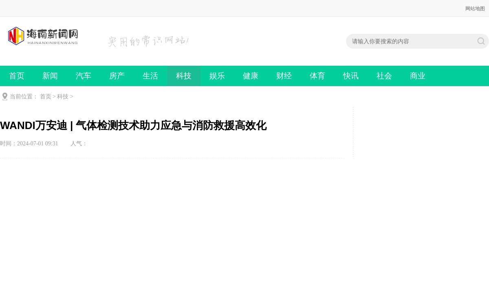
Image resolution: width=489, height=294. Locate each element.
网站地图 (475, 8)
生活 (150, 75)
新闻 (50, 75)
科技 (184, 75)
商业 (417, 75)
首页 (16, 75)
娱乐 (217, 75)
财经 (284, 75)
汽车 (83, 75)
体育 (317, 75)
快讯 (351, 75)
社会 (384, 75)
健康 (250, 75)
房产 (117, 75)
